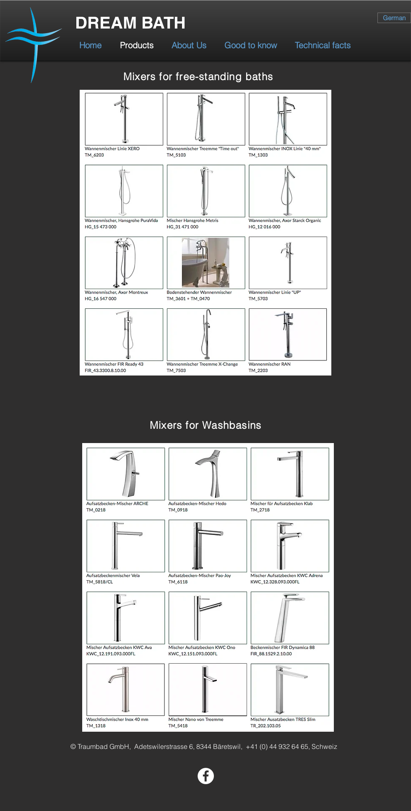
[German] (394, 18)
